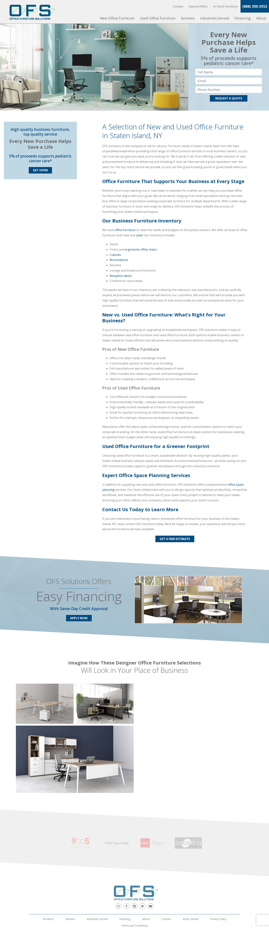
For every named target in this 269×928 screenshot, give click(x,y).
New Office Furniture (117, 18)
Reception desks (121, 276)
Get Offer (40, 170)
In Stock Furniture (225, 6)
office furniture (125, 230)
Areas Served (191, 876)
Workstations (119, 260)
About (261, 18)
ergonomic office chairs (141, 249)
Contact (178, 6)
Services (187, 18)
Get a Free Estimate (175, 539)
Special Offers (198, 6)
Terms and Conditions (134, 882)
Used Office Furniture (157, 18)
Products (48, 876)
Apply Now (78, 618)
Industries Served (214, 18)
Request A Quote (228, 98)
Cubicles (115, 255)
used (139, 235)
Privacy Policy (218, 876)
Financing (243, 18)
